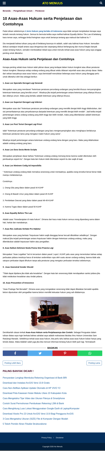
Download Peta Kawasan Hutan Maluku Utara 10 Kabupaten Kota (35, 394)
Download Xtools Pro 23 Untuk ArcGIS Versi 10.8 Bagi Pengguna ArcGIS (38, 414)
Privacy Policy (46, 438)
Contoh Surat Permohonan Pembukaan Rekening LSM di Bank (33, 404)
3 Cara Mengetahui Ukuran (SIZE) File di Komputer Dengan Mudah (35, 419)
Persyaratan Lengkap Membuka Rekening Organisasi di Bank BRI (35, 378)
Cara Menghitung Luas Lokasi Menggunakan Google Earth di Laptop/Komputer (41, 409)
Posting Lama (94, 364)
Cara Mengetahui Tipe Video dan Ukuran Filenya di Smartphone (34, 399)
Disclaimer (60, 438)
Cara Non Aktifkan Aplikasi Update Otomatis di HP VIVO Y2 (31, 389)
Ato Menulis (52, 3)
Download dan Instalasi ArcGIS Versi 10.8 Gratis (26, 383)
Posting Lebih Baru (13, 364)
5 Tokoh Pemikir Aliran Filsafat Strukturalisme (25, 424)
